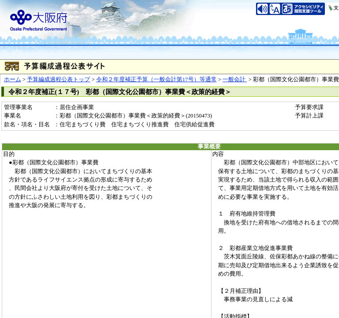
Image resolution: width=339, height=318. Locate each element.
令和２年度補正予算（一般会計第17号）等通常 (156, 79)
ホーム (12, 79)
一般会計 (234, 79)
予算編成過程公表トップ (58, 79)
